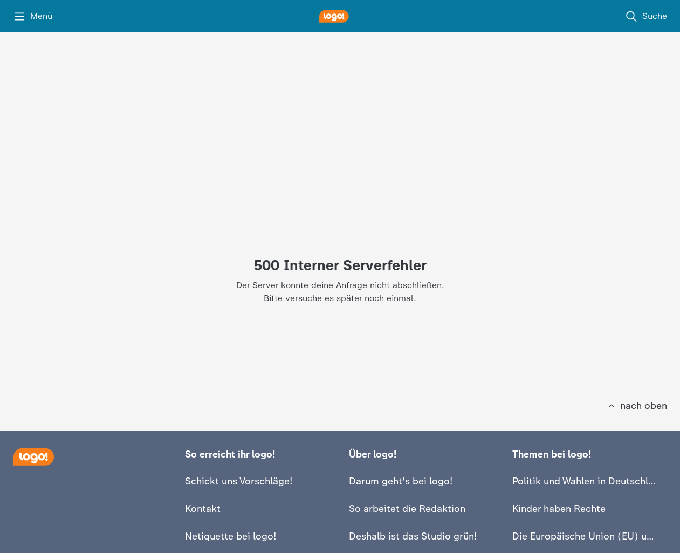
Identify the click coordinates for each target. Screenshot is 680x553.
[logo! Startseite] (340, 16)
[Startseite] (33, 457)
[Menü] (32, 16)
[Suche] (646, 16)
